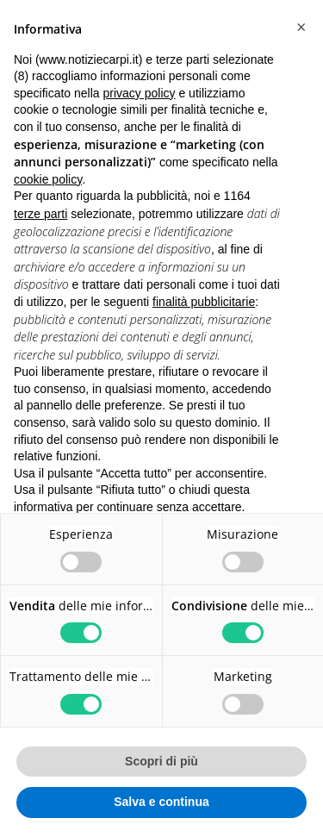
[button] (300, 27)
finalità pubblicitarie (203, 302)
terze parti (40, 214)
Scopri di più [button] (161, 761)
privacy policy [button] (139, 93)
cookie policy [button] (48, 179)
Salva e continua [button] (161, 802)
